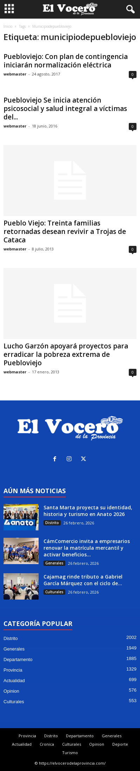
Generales (54, 563)
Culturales (54, 591)
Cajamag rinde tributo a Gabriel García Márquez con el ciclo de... (83, 580)
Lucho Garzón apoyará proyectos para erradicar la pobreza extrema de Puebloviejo (66, 354)
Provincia (13, 670)
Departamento (18, 659)
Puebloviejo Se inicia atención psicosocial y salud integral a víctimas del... (65, 109)
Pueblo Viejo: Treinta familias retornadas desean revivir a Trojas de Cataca (65, 231)
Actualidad (14, 680)
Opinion (11, 691)
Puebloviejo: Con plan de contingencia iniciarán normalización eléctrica (66, 61)
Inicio (8, 26)
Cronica (47, 744)
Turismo (70, 752)
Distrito (52, 522)
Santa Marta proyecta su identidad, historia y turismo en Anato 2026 (88, 510)
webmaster (15, 74)
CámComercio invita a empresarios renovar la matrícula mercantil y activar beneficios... (87, 548)
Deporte (120, 744)
